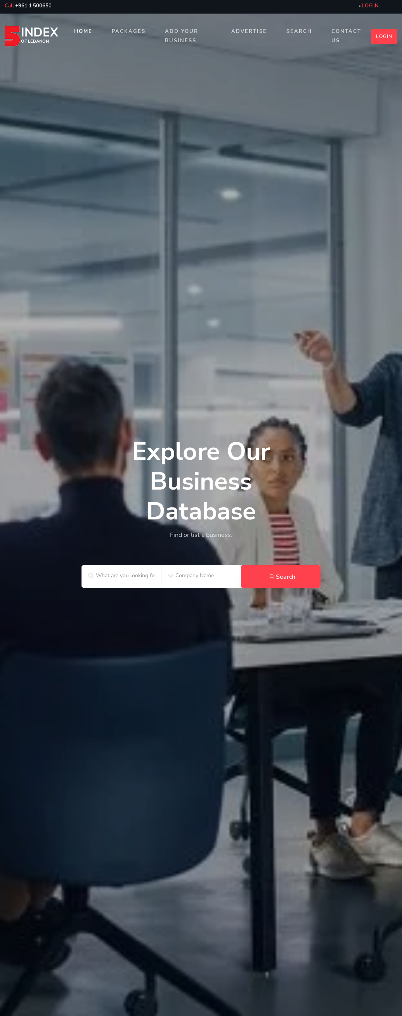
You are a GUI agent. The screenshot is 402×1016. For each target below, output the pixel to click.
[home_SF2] (201, 494)
